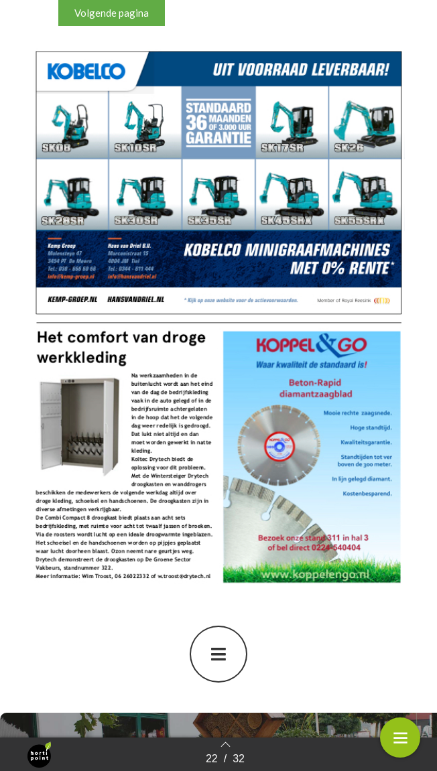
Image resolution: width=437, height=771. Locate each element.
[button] (111, 13)
